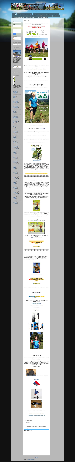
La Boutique (15, 15)
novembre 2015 (15, 146)
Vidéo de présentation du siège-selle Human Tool (36, 415)
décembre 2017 (15, 117)
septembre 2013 (15, 178)
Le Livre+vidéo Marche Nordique (41, 17)
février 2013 (14, 187)
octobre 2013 (15, 177)
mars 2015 (14, 156)
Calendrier (56, 14)
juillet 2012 (14, 196)
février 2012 (14, 202)
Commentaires (16, 39)
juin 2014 (14, 167)
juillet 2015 (14, 151)
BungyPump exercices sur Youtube (36, 305)
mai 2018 (14, 111)
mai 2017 (14, 126)
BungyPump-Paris (56, 15)
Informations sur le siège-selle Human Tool (36, 413)
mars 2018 (14, 113)
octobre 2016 (15, 132)
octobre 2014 (15, 162)
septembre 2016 (15, 133)
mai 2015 (14, 153)
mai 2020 (14, 97)
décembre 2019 (15, 101)
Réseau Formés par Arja (30, 17)
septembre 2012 (15, 193)
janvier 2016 (15, 143)
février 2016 (14, 142)
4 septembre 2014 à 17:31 (34, 425)
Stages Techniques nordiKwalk (24, 15)
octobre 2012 (15, 192)
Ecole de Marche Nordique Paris (18, 17)
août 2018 (14, 108)
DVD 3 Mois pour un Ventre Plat (36, 237)
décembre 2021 (15, 92)
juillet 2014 (14, 166)
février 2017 (14, 128)
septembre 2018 (15, 107)
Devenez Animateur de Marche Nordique (24, 14)
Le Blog (14, 14)
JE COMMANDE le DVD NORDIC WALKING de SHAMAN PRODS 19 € (36, 173)
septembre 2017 (15, 121)
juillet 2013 (14, 181)
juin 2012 (14, 197)
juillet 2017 (14, 123)
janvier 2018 (15, 116)
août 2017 (14, 122)
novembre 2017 (15, 118)
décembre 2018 (15, 106)
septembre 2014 (15, 163)
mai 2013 (14, 183)
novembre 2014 (15, 161)
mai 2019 (14, 103)
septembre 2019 (15, 102)
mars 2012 (14, 201)
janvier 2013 (15, 188)
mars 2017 (14, 127)
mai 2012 (14, 198)
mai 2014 (14, 168)
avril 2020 (14, 98)
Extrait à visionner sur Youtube (36, 171)
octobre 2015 (15, 147)
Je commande (36, 379)
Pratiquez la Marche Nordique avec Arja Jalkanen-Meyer (43, 14)
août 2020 (14, 96)
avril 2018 (14, 112)
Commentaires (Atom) (31, 459)
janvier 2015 (15, 158)
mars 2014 (14, 171)
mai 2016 (14, 138)
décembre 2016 (15, 131)
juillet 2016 (14, 136)
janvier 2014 (15, 173)
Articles (14, 37)
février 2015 (14, 157)
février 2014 (14, 172)
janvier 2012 (15, 203)
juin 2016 (14, 137)
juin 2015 (14, 152)
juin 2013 (14, 182)
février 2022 (14, 91)
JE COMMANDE (36, 246)
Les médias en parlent (35, 15)
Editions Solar (42, 128)
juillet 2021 (14, 93)
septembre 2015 (15, 148)
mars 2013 (14, 186)
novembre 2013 (15, 176)
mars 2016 (14, 141)
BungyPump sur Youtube (36, 303)
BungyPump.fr (36, 310)
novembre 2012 (15, 191)
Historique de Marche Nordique (46, 15)
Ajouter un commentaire (28, 430)
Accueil (36, 457)
